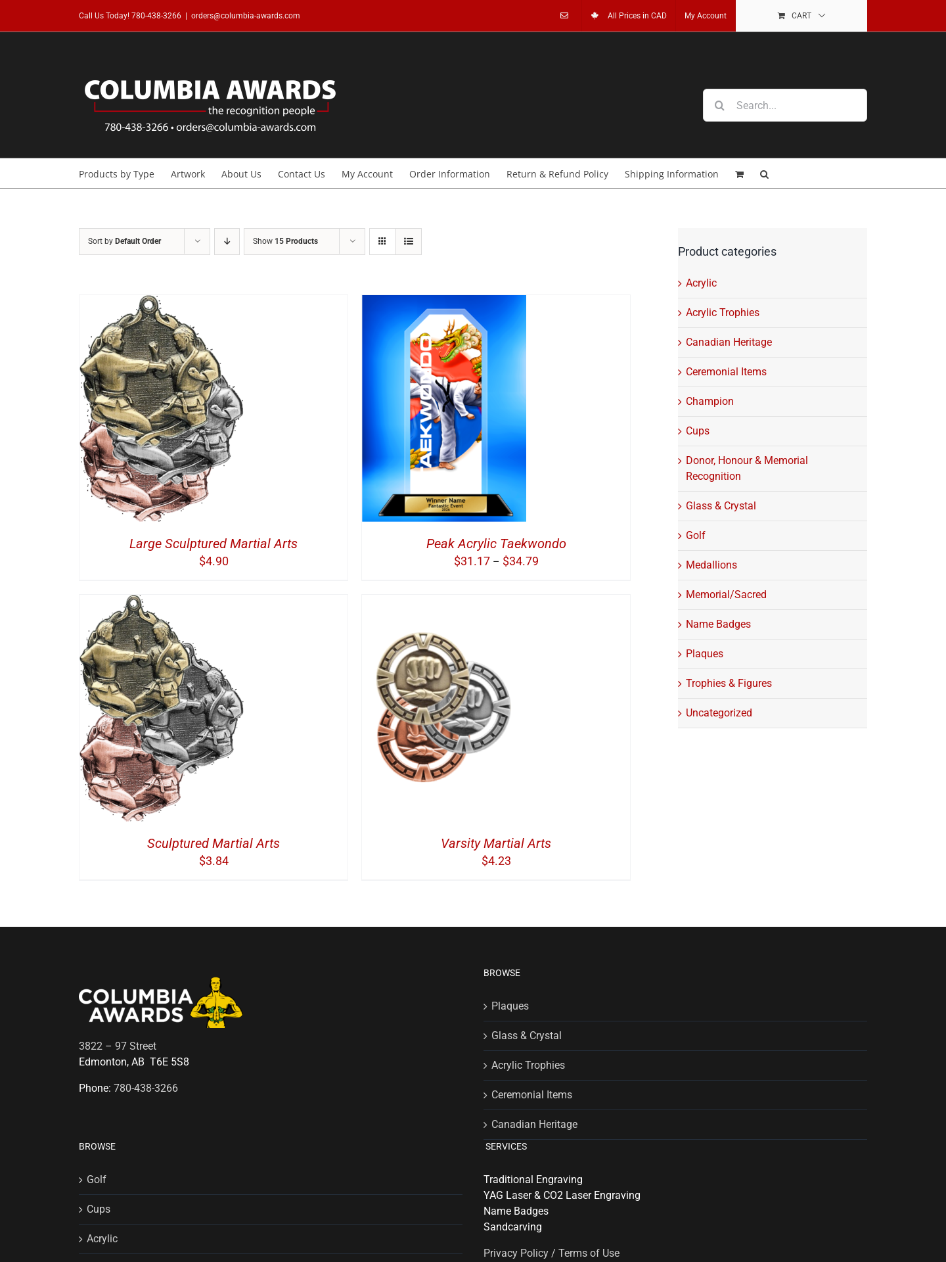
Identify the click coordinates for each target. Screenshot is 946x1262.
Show (285, 241)
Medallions (711, 565)
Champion (710, 401)
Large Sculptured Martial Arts (213, 543)
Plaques (704, 653)
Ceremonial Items (726, 371)
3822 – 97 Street (117, 1046)
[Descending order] (227, 241)
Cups (698, 431)
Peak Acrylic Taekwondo (496, 543)
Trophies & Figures (729, 683)
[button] (764, 173)
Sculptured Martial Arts (213, 843)
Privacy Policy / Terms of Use (551, 1253)
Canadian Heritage (729, 342)
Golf (696, 535)
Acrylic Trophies (722, 312)
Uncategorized (719, 713)
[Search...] (785, 105)
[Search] (719, 105)
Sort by (124, 241)
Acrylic (701, 283)
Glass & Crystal (721, 506)
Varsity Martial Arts (496, 843)
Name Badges (718, 624)
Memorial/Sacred (726, 594)
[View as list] (408, 241)
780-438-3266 (156, 15)
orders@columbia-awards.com (245, 15)
